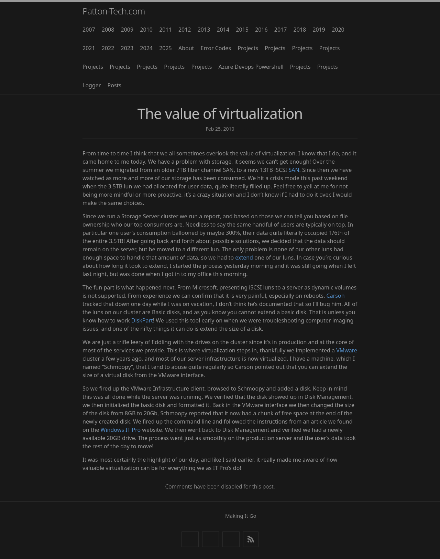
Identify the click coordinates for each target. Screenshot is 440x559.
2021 (88, 48)
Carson (336, 295)
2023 (127, 48)
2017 (280, 29)
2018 (300, 29)
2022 (108, 48)
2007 (88, 29)
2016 (261, 29)
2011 (165, 29)
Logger (91, 85)
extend (244, 257)
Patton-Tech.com (113, 11)
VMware (346, 350)
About (186, 48)
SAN (293, 170)
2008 (108, 29)
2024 (146, 48)
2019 (318, 29)
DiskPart (142, 320)
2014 (223, 29)
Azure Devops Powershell (250, 66)
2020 (338, 29)
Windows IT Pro (121, 430)
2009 (127, 29)
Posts (114, 85)
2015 (242, 29)
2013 (204, 29)
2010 (146, 29)
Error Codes (216, 48)
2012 (184, 29)
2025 (165, 48)
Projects (248, 48)
